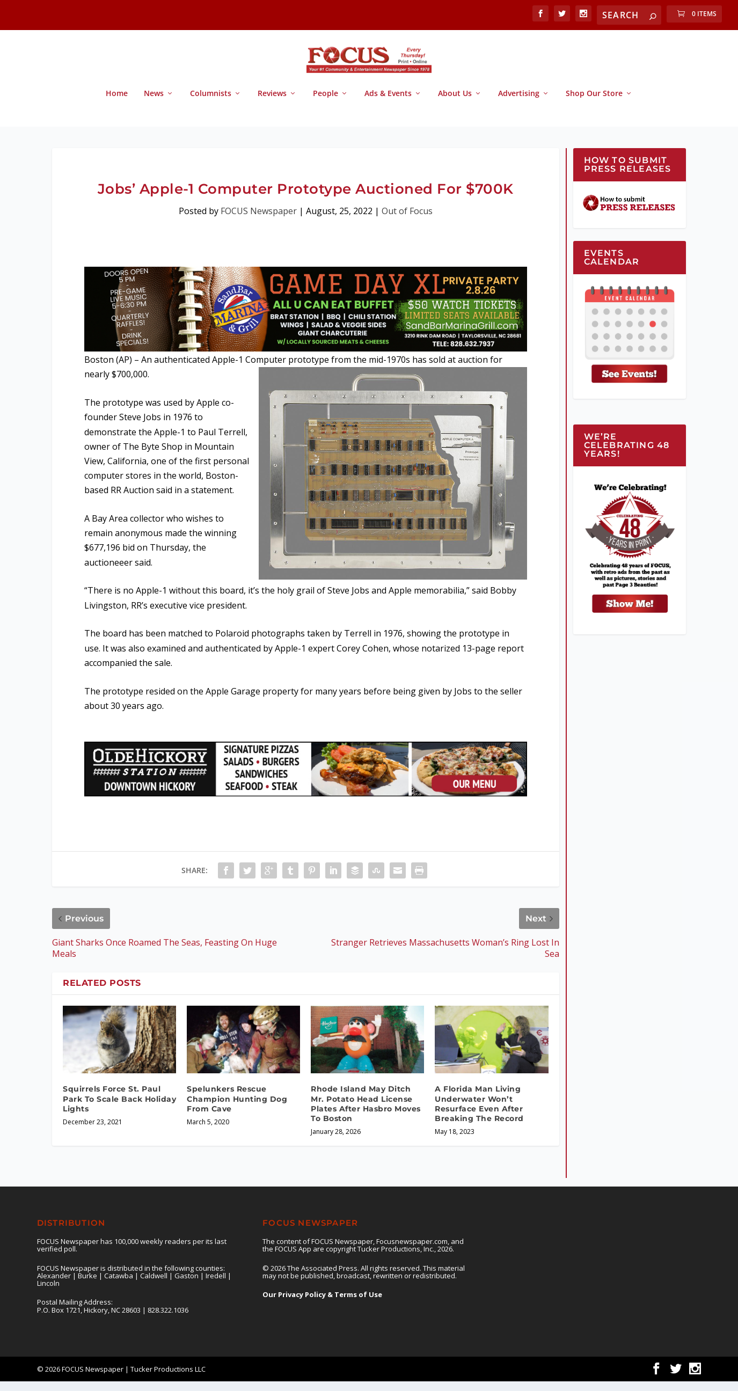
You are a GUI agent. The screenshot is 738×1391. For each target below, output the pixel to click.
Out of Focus (407, 220)
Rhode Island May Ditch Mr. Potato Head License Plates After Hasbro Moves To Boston (366, 1113)
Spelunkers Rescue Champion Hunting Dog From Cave (237, 1108)
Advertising (518, 103)
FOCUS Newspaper (259, 220)
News (154, 103)
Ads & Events (388, 103)
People (325, 103)
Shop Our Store (594, 103)
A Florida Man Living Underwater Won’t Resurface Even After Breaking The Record (479, 1113)
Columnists (210, 103)
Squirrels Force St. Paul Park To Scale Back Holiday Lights (119, 1108)
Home (117, 103)
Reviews (272, 103)
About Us (455, 103)
